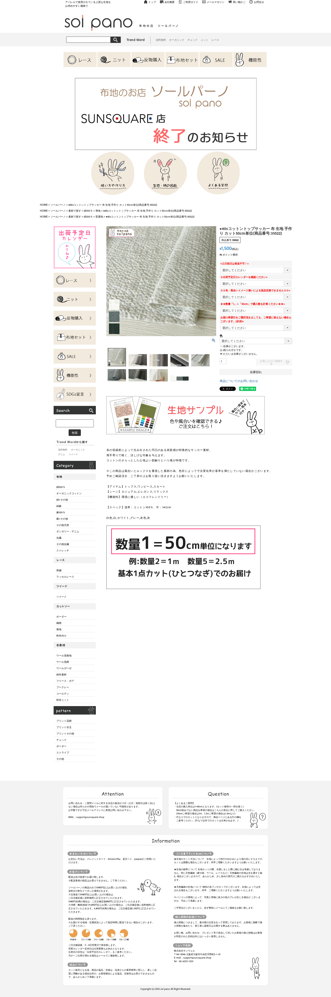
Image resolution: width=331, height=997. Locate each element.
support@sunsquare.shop (90, 817)
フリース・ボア (65, 681)
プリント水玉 (64, 727)
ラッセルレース (65, 576)
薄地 (97, 210)
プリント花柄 (64, 721)
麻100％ (60, 512)
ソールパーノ (58, 205)
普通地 (99, 216)
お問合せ (259, 2)
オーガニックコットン (69, 493)
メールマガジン (215, 2)
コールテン (62, 693)
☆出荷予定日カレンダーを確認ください (244, 277)
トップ (152, 2)
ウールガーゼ (64, 668)
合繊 (58, 538)
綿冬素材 (61, 674)
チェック (192, 40)
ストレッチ (62, 550)
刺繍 (58, 570)
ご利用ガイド (190, 2)
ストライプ (62, 752)
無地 (58, 629)
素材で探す (74, 210)
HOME (44, 205)
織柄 (58, 623)
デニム (61, 454)
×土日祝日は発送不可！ (235, 263)
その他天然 (62, 525)
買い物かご (239, 2)
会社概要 (169, 2)
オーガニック (176, 40)
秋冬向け (61, 635)
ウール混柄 (62, 662)
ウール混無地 (64, 655)
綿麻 (58, 506)
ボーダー (61, 616)
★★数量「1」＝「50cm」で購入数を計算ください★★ (253, 304)
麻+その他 (62, 518)
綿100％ (88, 210)
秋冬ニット (62, 700)
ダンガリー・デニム (67, 531)
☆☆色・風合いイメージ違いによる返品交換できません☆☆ (255, 290)
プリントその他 (65, 733)
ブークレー (62, 687)
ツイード (73, 454)
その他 (60, 759)
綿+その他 (62, 499)
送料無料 (161, 40)
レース (215, 40)
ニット (204, 40)
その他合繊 (62, 544)
